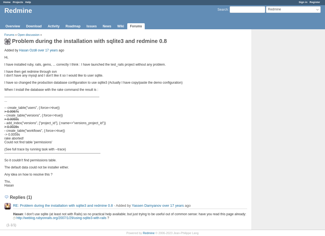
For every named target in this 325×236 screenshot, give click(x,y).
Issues (92, 26)
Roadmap (73, 26)
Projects (18, 2)
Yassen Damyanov (146, 205)
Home (7, 2)
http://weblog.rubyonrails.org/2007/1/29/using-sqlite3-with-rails (61, 218)
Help (28, 2)
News (107, 26)
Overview (12, 26)
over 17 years (48, 50)
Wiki (120, 26)
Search (222, 9)
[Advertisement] (279, 115)
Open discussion (29, 34)
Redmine (149, 233)
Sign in (303, 2)
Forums (136, 26)
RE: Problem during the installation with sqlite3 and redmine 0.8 (63, 205)
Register (315, 2)
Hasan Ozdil (28, 50)
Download (34, 26)
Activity (54, 26)
